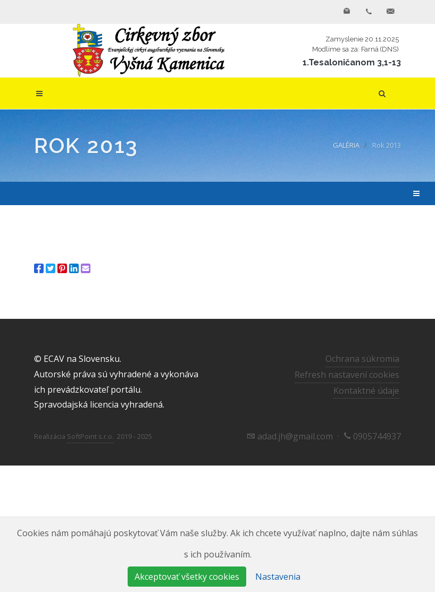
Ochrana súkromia (362, 359)
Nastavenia (277, 576)
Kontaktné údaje (366, 390)
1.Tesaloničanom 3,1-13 (352, 62)
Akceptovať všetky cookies (187, 576)
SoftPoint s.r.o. (90, 436)
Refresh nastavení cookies (347, 374)
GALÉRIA (346, 145)
